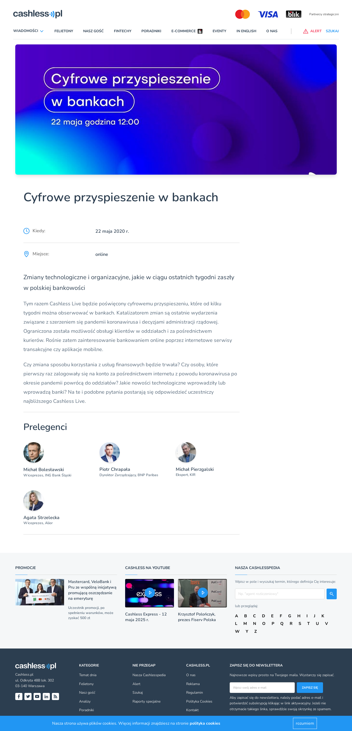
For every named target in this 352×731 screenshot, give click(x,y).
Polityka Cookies (199, 701)
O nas (271, 31)
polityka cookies (205, 723)
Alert (136, 684)
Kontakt (192, 710)
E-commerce (183, 31)
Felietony (63, 31)
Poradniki (151, 31)
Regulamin (194, 692)
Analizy (85, 701)
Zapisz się (310, 688)
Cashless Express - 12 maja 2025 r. (146, 617)
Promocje (25, 567)
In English (246, 31)
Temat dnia (87, 675)
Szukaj (138, 692)
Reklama (193, 684)
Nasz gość (93, 31)
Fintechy (122, 31)
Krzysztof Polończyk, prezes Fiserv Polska (197, 617)
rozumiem (305, 723)
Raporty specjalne (146, 701)
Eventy (219, 31)
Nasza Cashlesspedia (149, 675)
